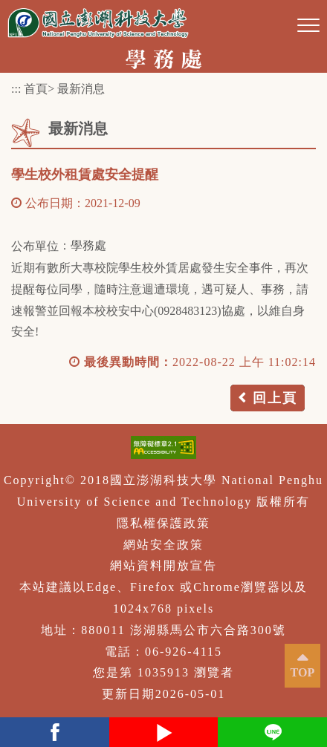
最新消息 (81, 88)
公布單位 (35, 246)
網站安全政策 (163, 544)
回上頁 (275, 398)
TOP (303, 672)
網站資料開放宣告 (163, 565)
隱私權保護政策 (163, 523)
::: (16, 88)
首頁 (36, 88)
